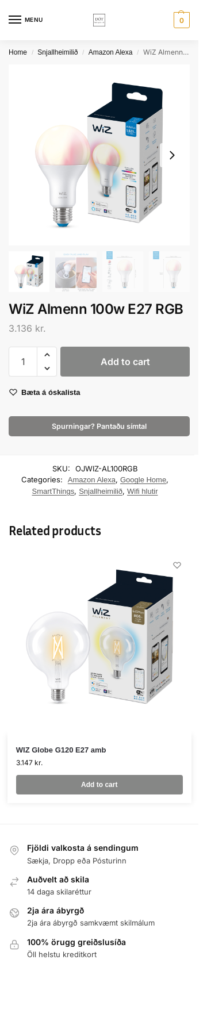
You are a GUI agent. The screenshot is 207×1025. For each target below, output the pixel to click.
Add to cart (125, 361)
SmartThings (53, 491)
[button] (180, 20)
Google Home (143, 479)
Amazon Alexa (111, 52)
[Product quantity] (23, 362)
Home (18, 52)
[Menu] (26, 20)
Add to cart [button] (99, 785)
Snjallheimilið (57, 52)
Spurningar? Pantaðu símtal (99, 426)
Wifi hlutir (142, 491)
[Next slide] (172, 155)
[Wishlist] (177, 565)
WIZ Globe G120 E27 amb (61, 750)
